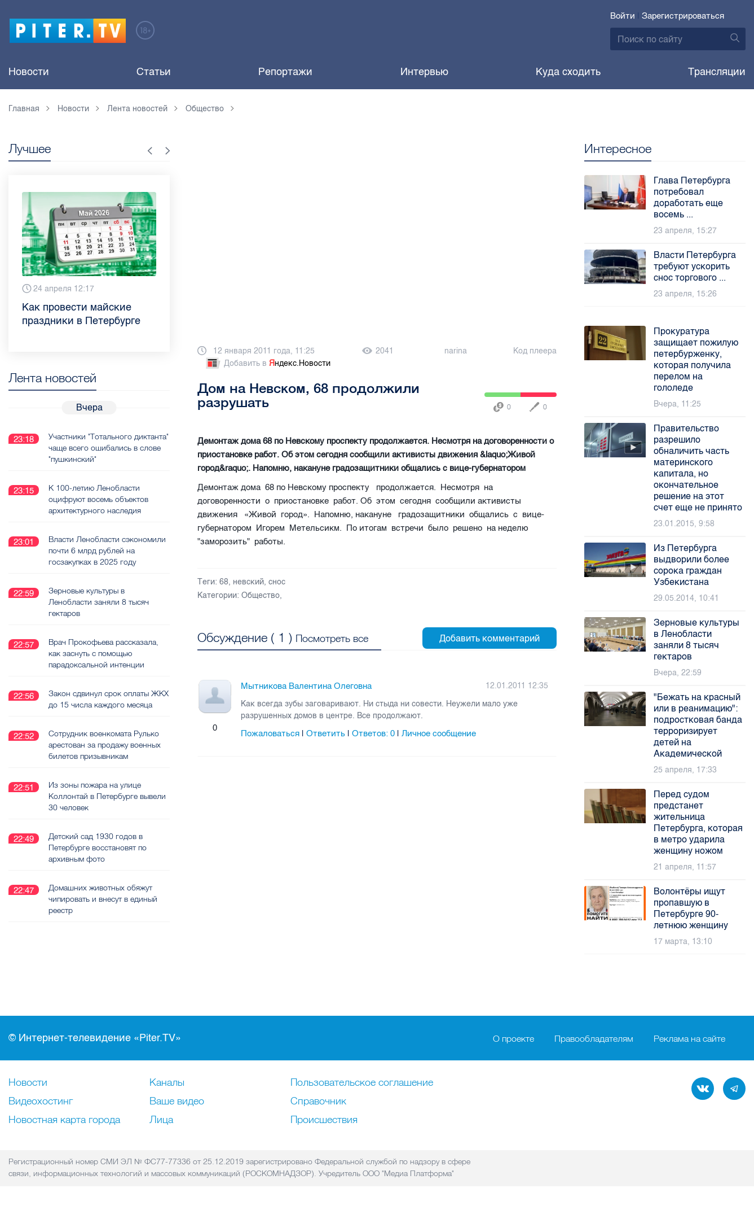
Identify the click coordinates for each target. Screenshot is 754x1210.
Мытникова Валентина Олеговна (306, 686)
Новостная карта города (64, 1120)
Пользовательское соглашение (361, 1083)
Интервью (424, 71)
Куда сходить (568, 71)
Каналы (166, 1083)
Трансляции (717, 71)
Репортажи (285, 71)
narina (455, 351)
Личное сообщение (439, 733)
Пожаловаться (270, 733)
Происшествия (324, 1120)
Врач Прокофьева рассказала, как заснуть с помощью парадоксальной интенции (103, 652)
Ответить (325, 733)
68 (223, 582)
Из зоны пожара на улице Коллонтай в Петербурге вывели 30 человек (107, 806)
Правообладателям (593, 1038)
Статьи (153, 71)
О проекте (513, 1038)
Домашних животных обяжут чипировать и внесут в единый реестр (102, 909)
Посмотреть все (332, 638)
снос (276, 582)
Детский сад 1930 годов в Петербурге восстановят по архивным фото (97, 858)
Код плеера (535, 351)
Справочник (318, 1101)
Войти (622, 16)
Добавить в (267, 363)
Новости (28, 71)
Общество (260, 595)
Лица (161, 1120)
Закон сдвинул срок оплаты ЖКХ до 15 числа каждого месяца (98, 704)
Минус (226, 728)
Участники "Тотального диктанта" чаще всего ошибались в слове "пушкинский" (108, 447)
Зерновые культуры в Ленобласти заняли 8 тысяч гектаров (98, 601)
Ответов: (373, 733)
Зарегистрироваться (683, 16)
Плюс (203, 728)
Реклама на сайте (689, 1038)
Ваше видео (176, 1101)
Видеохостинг (40, 1101)
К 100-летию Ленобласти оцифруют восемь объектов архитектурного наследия (98, 498)
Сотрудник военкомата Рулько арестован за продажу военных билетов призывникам (104, 755)
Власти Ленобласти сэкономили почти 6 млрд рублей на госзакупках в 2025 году (107, 550)
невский (248, 582)
